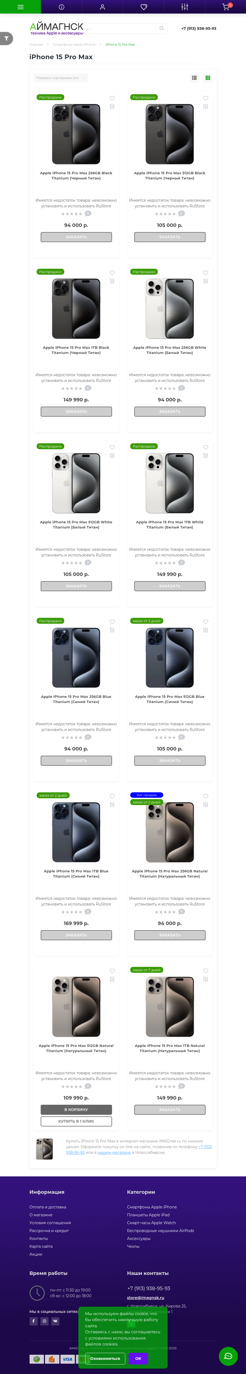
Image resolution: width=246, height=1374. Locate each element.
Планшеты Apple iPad (148, 1214)
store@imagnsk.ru (145, 1297)
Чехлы (133, 1246)
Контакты (39, 1238)
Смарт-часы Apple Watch (151, 1222)
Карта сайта (41, 1246)
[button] (102, 7)
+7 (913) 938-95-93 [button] (148, 1288)
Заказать (76, 237)
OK (138, 1358)
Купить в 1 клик (76, 1121)
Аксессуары (139, 1238)
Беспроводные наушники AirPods (160, 1230)
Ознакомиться (105, 1358)
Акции (36, 1254)
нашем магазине (114, 1152)
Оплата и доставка (48, 1207)
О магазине (41, 1214)
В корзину (76, 1109)
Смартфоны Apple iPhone (74, 44)
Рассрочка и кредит (49, 1230)
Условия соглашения (50, 1222)
